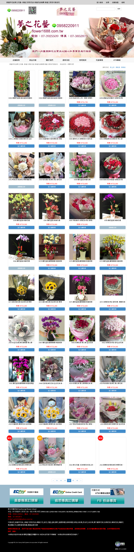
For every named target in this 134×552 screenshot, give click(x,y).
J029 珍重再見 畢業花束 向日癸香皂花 (22, 424)
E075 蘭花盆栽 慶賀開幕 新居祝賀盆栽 (113, 261)
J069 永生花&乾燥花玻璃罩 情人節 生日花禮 (24, 342)
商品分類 (32, 60)
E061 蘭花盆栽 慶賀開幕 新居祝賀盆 (21, 383)
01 (57, 480)
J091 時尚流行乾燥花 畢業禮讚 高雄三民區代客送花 (26, 179)
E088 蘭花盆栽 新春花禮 (21, 220)
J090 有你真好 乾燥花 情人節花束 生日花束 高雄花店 (57, 179)
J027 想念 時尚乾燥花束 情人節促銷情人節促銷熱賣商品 (88, 424)
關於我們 (49, 60)
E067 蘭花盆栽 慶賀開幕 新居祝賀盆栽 (52, 342)
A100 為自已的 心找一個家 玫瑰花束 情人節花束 (85, 98)
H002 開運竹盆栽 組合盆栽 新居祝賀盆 (52, 98)
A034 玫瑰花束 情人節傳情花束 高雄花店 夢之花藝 (86, 383)
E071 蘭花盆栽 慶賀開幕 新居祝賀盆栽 (82, 302)
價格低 (123, 67)
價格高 (118, 67)
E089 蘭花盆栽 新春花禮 (82, 179)
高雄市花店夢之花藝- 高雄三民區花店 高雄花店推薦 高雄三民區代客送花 (33, 2)
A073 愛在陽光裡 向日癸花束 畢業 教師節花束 (24, 302)
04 (69, 480)
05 (73, 480)
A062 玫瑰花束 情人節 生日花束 (112, 342)
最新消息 (66, 60)
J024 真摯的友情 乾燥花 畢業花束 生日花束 (23, 465)
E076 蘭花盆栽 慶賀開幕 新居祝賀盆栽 (82, 261)
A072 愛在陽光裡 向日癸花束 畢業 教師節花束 (54, 302)
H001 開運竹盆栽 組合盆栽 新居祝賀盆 (22, 98)
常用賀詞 (82, 60)
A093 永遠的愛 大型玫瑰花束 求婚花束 (52, 139)
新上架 (112, 67)
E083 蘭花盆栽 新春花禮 (112, 220)
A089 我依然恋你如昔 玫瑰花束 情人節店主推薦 (116, 179)
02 (61, 480)
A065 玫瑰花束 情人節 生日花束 (82, 342)
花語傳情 (99, 60)
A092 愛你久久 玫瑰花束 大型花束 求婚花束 (84, 139)
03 (65, 480)
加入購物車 (82, 105)
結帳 (123, 2)
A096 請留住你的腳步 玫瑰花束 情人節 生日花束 (116, 98)
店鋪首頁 (16, 60)
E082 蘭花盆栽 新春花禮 (21, 261)
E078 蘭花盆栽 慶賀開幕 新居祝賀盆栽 (52, 261)
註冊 (107, 2)
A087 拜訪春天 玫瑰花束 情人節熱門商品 (83, 220)
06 (77, 480)
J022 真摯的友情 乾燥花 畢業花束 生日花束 (114, 465)
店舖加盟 (115, 2)
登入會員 (100, 2)
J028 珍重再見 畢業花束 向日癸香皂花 (52, 424)
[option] (67, 37)
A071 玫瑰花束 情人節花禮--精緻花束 (112, 302)
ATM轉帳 (117, 60)
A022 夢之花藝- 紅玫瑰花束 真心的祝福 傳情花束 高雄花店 (89, 465)
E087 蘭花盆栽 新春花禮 (52, 220)
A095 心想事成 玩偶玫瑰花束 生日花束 (22, 139)
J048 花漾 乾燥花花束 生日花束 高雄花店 (53, 383)
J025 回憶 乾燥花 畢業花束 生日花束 (112, 424)
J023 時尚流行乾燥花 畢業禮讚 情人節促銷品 (54, 465)
